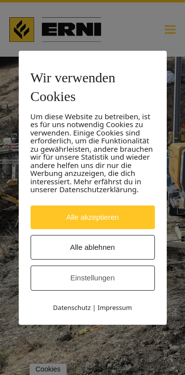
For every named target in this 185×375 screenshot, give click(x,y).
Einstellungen (92, 277)
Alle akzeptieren (92, 216)
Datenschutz (72, 307)
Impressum (115, 307)
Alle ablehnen (92, 247)
